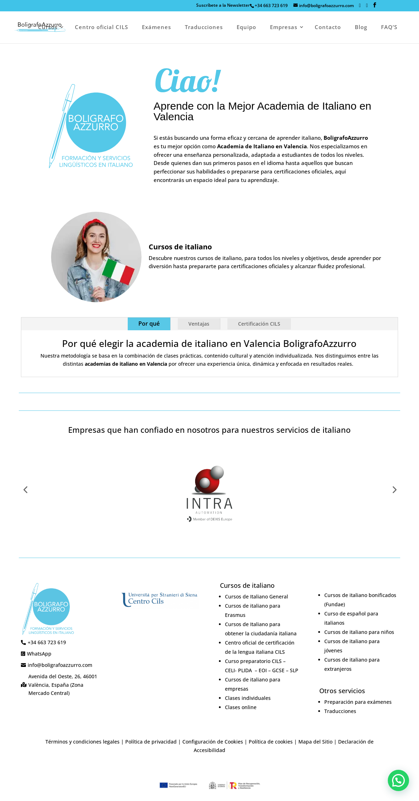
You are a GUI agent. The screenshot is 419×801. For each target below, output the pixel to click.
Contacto (328, 27)
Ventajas (198, 323)
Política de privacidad (151, 741)
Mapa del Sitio (315, 741)
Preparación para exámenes (358, 701)
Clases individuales (248, 698)
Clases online (241, 707)
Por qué (149, 323)
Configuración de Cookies (212, 741)
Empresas (283, 27)
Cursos (47, 27)
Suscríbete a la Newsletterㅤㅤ (223, 5)
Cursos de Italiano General (256, 596)
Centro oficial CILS (101, 27)
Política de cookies (271, 741)
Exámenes (156, 27)
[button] (398, 780)
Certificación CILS (259, 323)
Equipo (246, 27)
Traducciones (204, 27)
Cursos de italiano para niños (359, 632)
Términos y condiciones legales (82, 741)
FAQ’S (389, 27)
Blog (361, 27)
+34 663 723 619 (271, 5)
